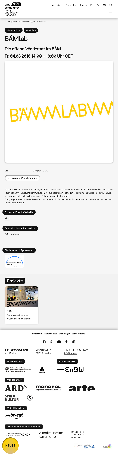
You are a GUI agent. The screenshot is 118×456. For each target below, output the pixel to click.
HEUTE (10, 445)
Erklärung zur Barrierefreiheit (72, 333)
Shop (59, 5)
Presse (83, 5)
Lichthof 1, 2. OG (40, 170)
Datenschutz (50, 333)
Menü (110, 13)
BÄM (7, 218)
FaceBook (44, 342)
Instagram (51, 342)
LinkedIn (73, 342)
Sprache (104, 5)
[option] (23, 305)
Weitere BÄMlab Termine (24, 178)
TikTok (66, 342)
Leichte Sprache (91, 5)
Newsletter (71, 5)
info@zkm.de (70, 353)
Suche (110, 5)
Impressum (37, 333)
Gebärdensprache (98, 5)
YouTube (59, 342)
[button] (59, 111)
